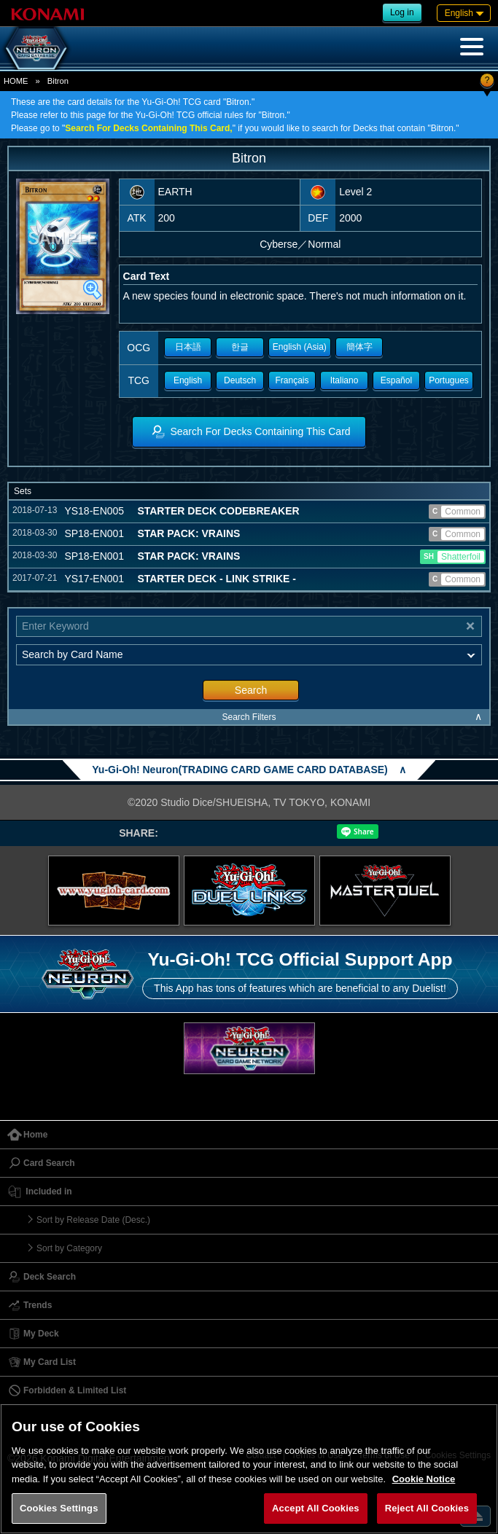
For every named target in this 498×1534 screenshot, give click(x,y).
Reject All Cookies (427, 1508)
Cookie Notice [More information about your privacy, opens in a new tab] (424, 1479)
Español (396, 380)
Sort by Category (69, 1248)
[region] (249, 1469)
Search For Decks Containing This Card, (148, 128)
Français (292, 380)
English (188, 380)
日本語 (188, 347)
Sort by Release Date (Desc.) (93, 1220)
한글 (240, 347)
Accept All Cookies (315, 1508)
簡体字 (359, 347)
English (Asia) (300, 347)
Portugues (449, 380)
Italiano (344, 380)
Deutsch (240, 380)
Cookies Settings (59, 1508)
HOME (16, 81)
